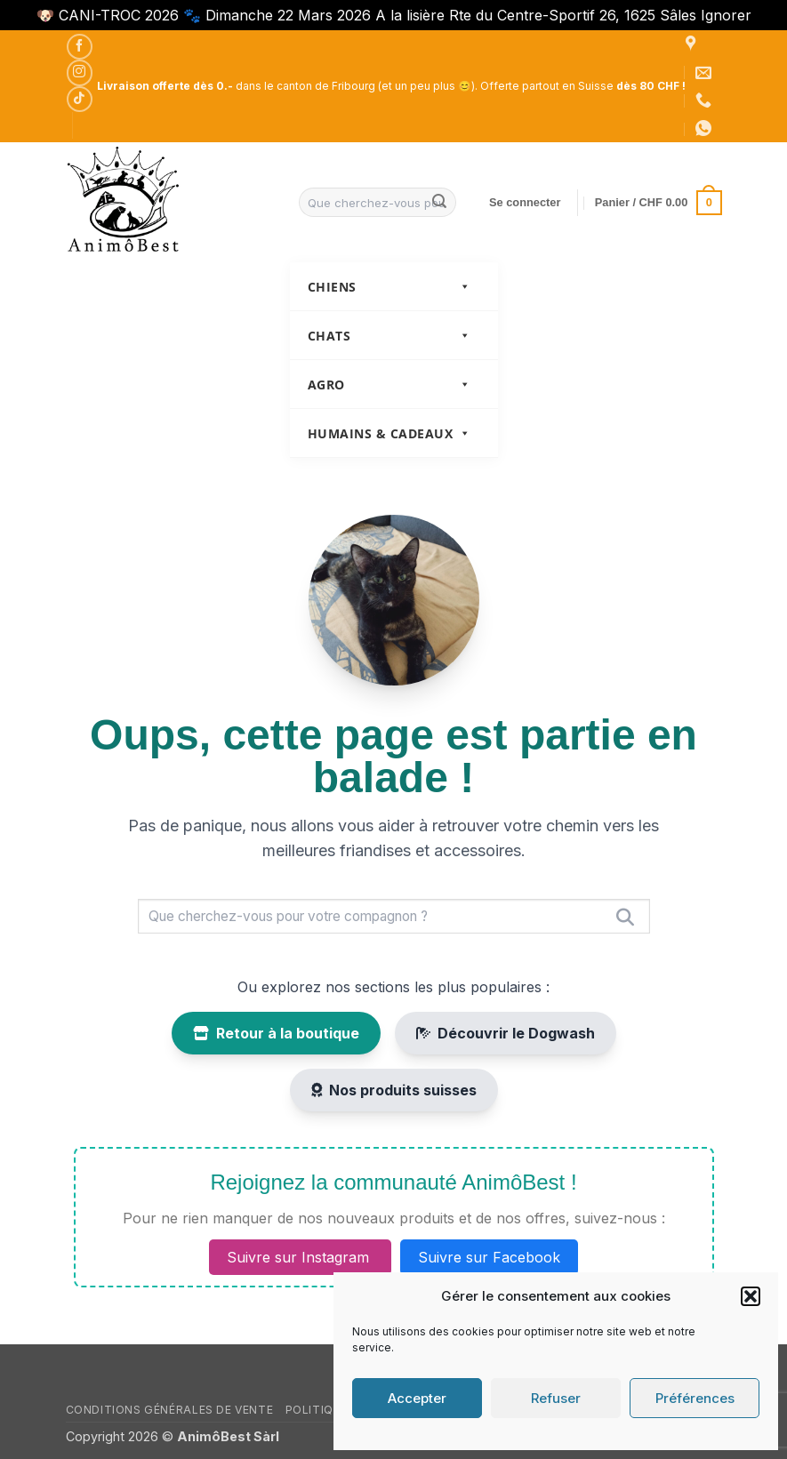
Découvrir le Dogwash (505, 1033)
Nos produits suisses (394, 1090)
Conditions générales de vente (170, 1409)
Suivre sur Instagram (300, 1257)
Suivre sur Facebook (489, 1257)
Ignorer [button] (726, 15)
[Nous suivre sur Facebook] (79, 47)
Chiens (389, 286)
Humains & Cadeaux (389, 433)
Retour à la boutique (276, 1033)
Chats (389, 335)
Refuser (556, 1398)
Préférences (695, 1398)
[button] (750, 1296)
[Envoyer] (439, 203)
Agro (389, 384)
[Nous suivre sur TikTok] (79, 99)
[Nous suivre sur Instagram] (79, 72)
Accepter (417, 1398)
